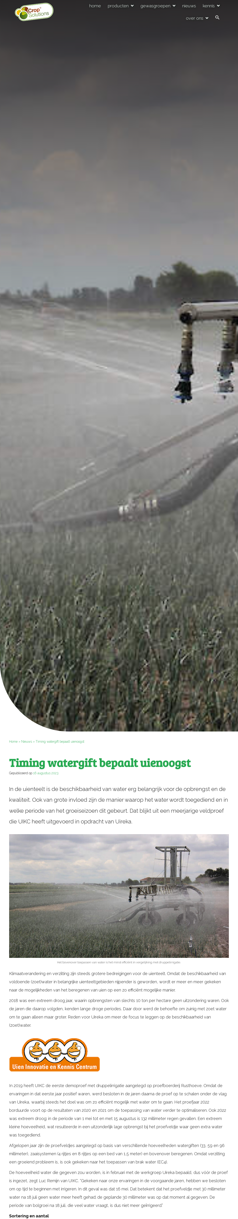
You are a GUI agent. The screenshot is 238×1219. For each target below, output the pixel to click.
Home (13, 741)
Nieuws (26, 741)
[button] (217, 18)
